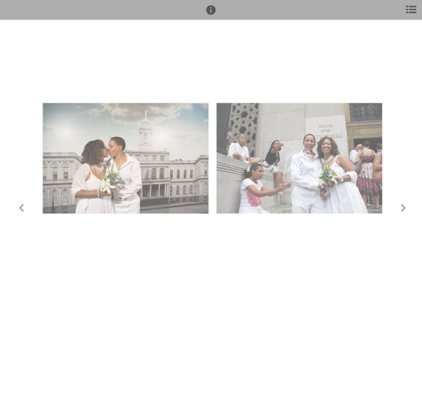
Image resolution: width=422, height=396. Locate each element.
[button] (211, 15)
